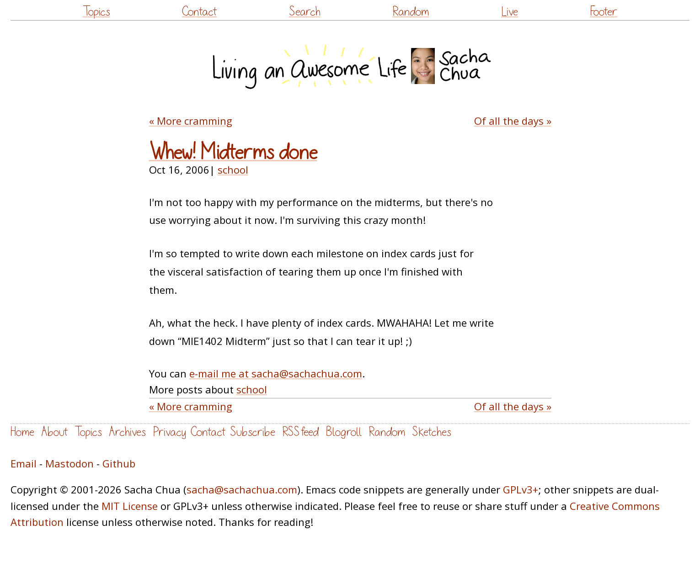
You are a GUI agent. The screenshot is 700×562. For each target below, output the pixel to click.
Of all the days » (512, 120)
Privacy (169, 432)
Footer (603, 11)
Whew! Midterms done (233, 152)
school (233, 169)
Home (22, 432)
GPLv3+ (520, 489)
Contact (199, 11)
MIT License (130, 506)
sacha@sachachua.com (242, 489)
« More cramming (190, 120)
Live (509, 11)
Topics (96, 11)
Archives (127, 432)
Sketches (431, 432)
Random (410, 11)
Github (118, 463)
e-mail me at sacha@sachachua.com (275, 373)
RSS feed (300, 432)
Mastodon (69, 463)
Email (24, 463)
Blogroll (344, 432)
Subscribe (252, 432)
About (54, 432)
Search (305, 11)
